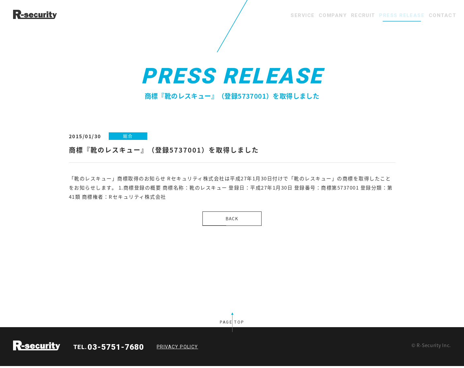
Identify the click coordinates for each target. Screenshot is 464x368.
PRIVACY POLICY (177, 348)
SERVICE (263, 15)
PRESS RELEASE (388, 15)
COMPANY (302, 15)
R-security (36, 347)
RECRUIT (341, 15)
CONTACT (438, 15)
